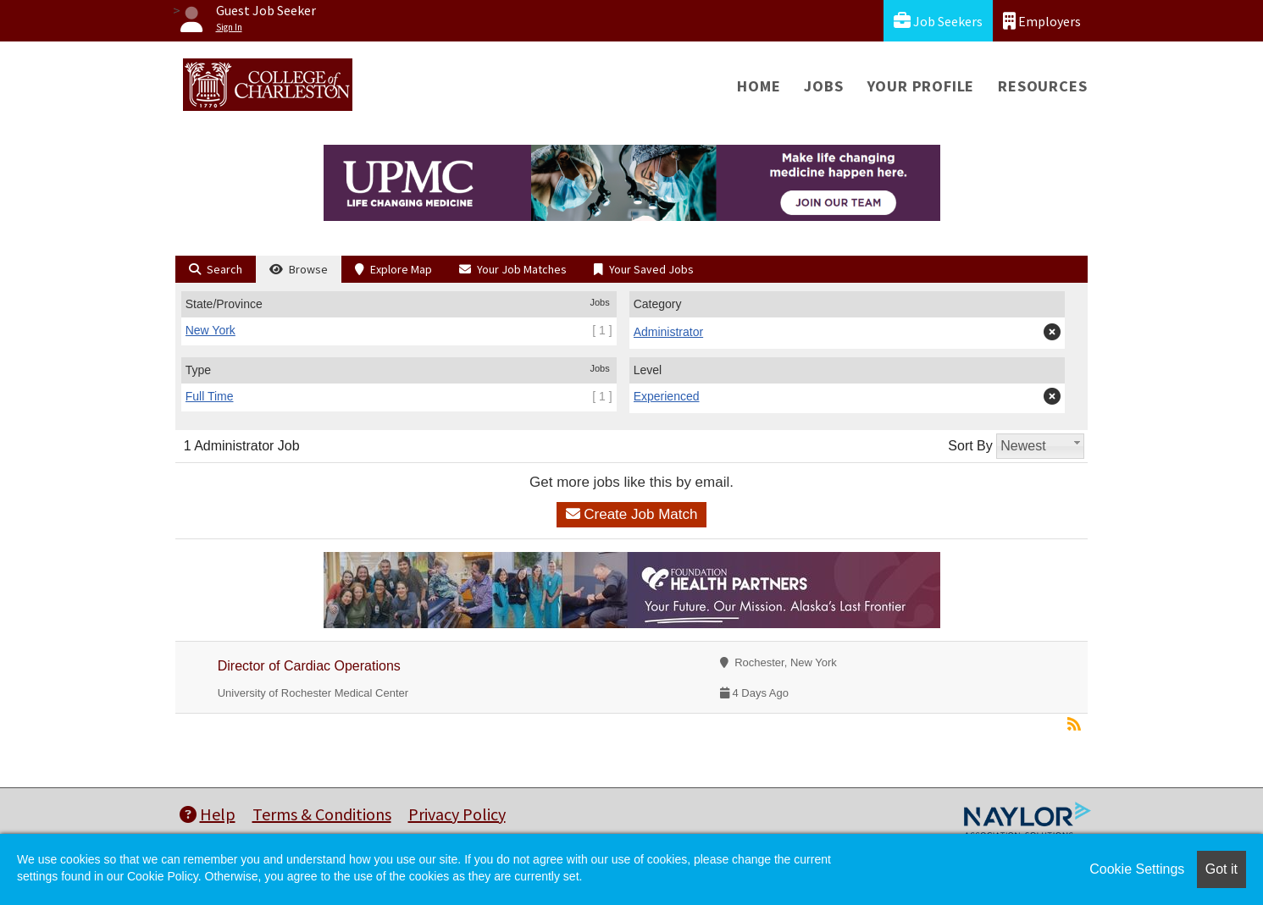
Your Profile (921, 86)
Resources (1042, 86)
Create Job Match (632, 514)
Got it (1221, 869)
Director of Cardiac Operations (309, 666)
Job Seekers (938, 20)
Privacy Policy (457, 814)
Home (758, 86)
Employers (1042, 20)
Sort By (970, 446)
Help (207, 814)
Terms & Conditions (321, 814)
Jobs (823, 86)
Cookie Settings (1136, 869)
